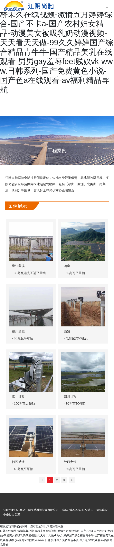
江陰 (18, 514)
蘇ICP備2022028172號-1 (77, 509)
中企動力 (8, 514)
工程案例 (57, 150)
